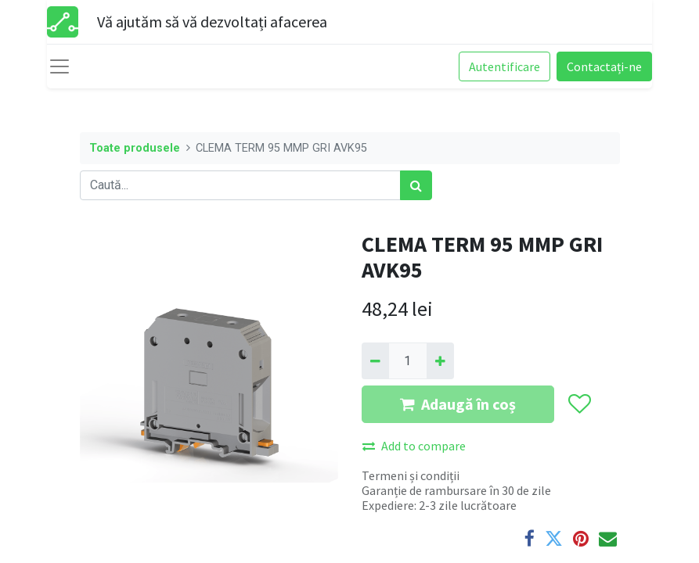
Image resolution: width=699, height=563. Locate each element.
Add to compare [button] (414, 446)
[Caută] (416, 185)
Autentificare (504, 66)
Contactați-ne (604, 66)
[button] (579, 404)
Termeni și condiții (410, 475)
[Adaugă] (440, 360)
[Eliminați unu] (375, 360)
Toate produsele (134, 148)
